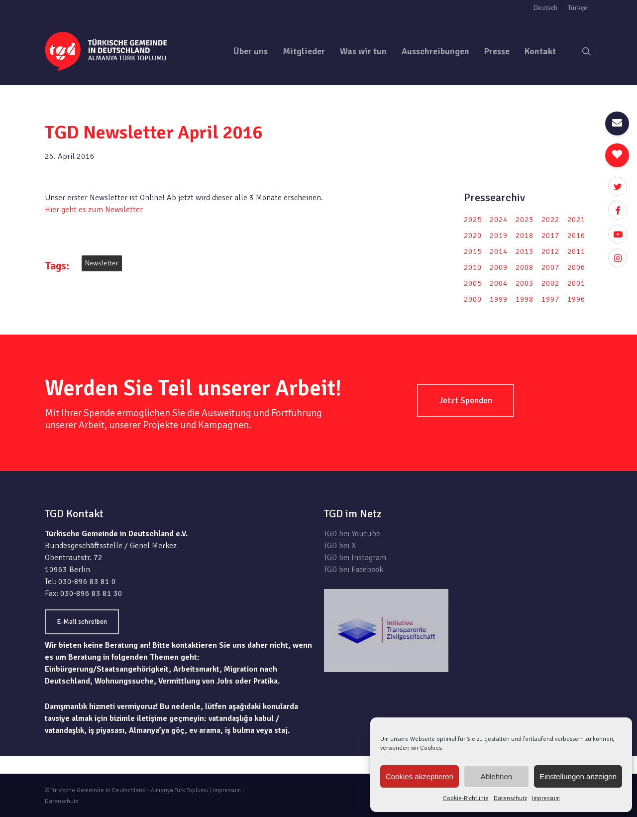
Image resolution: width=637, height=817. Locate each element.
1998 (524, 299)
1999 (499, 299)
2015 (473, 251)
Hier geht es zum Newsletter (94, 210)
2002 (550, 283)
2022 (550, 220)
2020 (473, 235)
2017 (550, 235)
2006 (576, 267)
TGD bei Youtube (352, 534)
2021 (576, 220)
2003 (524, 283)
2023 (524, 220)
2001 (576, 283)
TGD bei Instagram (355, 558)
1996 (576, 299)
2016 (576, 235)
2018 (524, 235)
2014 (499, 251)
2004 (499, 283)
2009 (499, 267)
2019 (499, 235)
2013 (524, 251)
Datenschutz (510, 798)
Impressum (546, 798)
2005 (473, 283)
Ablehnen (496, 776)
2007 (550, 267)
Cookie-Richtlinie (466, 798)
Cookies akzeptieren (419, 776)
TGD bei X (340, 546)
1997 (550, 299)
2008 (524, 267)
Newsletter (101, 263)
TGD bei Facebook (353, 570)
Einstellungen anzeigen (578, 776)
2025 (473, 220)
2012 (550, 251)
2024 (499, 220)
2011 (576, 251)
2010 (473, 267)
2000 (473, 299)
